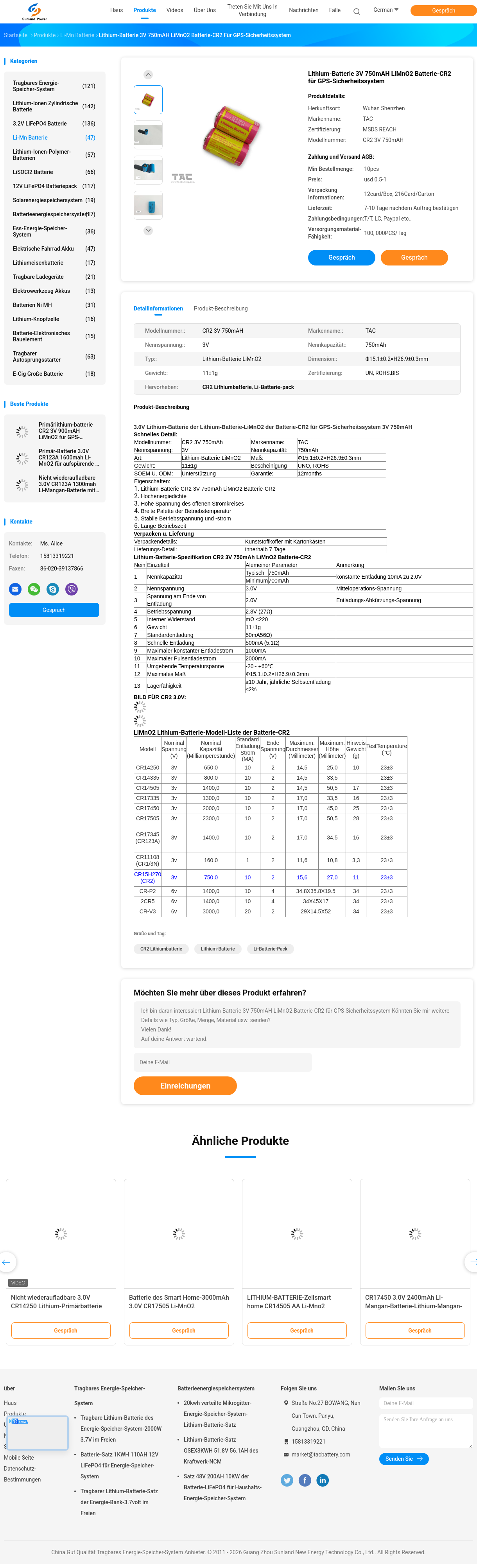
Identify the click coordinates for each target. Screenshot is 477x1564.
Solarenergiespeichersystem (54, 200)
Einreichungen (185, 1085)
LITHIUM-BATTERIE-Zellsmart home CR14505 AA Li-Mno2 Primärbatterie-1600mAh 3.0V (289, 1306)
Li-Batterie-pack (270, 949)
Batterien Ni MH (54, 305)
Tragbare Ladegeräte (54, 277)
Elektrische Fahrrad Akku (54, 249)
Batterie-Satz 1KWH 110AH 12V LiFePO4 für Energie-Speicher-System (119, 1465)
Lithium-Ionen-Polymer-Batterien (54, 155)
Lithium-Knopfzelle (54, 319)
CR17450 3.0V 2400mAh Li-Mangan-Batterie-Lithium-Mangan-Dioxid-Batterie (413, 1306)
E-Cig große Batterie (54, 374)
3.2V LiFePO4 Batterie (54, 123)
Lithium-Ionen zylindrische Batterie (54, 106)
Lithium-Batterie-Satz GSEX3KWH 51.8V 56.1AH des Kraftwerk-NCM (221, 1451)
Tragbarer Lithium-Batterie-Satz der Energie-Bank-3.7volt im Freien (119, 1502)
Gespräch (443, 10)
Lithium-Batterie (218, 949)
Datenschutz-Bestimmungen (22, 1474)
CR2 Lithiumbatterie (161, 949)
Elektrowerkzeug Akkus (54, 291)
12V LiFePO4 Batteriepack (54, 186)
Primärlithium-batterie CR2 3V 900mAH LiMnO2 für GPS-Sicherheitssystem (66, 430)
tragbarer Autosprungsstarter (54, 356)
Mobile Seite (19, 1458)
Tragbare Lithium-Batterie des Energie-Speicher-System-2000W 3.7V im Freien (121, 1429)
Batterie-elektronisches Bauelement (54, 336)
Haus (10, 1403)
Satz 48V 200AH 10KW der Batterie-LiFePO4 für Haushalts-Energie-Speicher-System (223, 1487)
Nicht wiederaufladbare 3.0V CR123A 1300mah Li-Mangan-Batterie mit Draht (67, 484)
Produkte (15, 1414)
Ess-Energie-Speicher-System (54, 231)
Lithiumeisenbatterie (54, 263)
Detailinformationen (158, 308)
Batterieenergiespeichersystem (54, 214)
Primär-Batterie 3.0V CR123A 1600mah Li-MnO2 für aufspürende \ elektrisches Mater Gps (68, 457)
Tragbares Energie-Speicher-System (54, 86)
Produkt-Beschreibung (221, 308)
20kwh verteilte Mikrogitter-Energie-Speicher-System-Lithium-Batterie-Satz (217, 1414)
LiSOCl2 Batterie (54, 172)
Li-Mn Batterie (54, 138)
